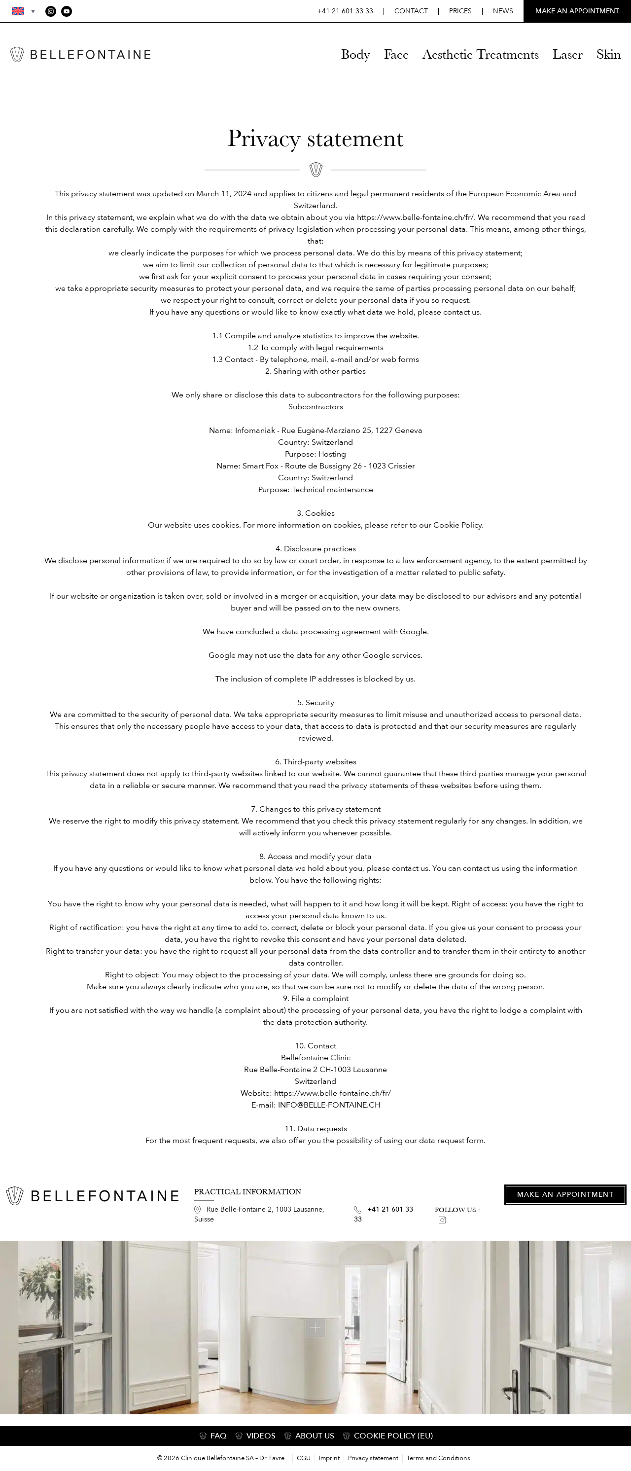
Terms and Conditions (438, 1458)
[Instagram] (50, 11)
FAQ (218, 1436)
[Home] (80, 54)
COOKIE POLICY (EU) (393, 1436)
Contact (411, 11)
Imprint (329, 1458)
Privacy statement (373, 1458)
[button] (18, 11)
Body (355, 54)
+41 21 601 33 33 (345, 11)
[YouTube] (66, 11)
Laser (568, 54)
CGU (304, 1458)
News (503, 11)
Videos (261, 1436)
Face (396, 54)
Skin (608, 54)
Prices (460, 11)
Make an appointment (565, 1194)
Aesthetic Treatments (480, 54)
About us (314, 1436)
